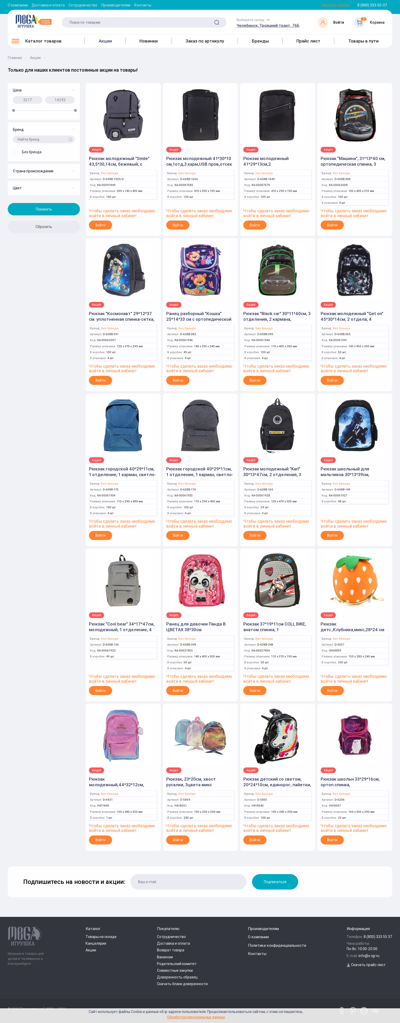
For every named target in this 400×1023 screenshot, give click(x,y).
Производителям (115, 5)
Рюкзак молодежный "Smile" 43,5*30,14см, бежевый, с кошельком (119, 164)
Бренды (260, 41)
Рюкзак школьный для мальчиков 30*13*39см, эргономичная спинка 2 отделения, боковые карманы (353, 477)
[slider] (13, 110)
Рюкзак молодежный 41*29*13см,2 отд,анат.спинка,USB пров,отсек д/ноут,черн (268, 167)
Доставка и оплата (48, 5)
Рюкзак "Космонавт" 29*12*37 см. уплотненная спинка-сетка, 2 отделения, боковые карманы (122, 319)
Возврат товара (170, 950)
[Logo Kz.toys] (33, 21)
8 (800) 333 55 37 (378, 937)
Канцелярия (96, 943)
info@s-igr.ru (369, 956)
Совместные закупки (175, 970)
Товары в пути (363, 41)
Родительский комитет (177, 964)
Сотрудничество (83, 5)
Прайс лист (308, 41)
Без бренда (109, 173)
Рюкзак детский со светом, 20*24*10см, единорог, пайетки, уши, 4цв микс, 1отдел (277, 784)
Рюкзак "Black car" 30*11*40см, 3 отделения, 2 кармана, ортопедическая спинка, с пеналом (277, 322)
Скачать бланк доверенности (182, 984)
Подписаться (275, 882)
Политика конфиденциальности (277, 945)
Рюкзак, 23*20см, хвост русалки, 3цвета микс (191, 782)
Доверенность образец (177, 977)
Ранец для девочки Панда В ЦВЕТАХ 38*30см (196, 626)
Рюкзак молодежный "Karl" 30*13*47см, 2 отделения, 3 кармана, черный (272, 474)
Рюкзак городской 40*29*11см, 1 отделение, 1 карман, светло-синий (122, 474)
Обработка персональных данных (196, 1017)
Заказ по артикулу (205, 41)
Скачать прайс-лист (366, 965)
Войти (100, 225)
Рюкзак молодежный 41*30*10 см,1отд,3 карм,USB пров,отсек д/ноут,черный (199, 164)
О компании (18, 5)
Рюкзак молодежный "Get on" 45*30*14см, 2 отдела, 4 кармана (352, 319)
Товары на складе (101, 937)
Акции (105, 41)
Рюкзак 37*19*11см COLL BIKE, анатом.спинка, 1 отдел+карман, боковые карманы (274, 632)
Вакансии (165, 957)
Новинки (148, 41)
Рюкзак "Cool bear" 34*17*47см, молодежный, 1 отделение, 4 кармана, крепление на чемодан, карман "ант (121, 632)
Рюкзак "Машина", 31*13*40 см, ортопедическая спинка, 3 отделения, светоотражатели (353, 164)
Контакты (142, 5)
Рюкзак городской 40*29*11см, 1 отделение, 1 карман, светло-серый (199, 474)
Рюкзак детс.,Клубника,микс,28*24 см (352, 626)
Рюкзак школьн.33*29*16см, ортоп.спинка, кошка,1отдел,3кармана (350, 784)
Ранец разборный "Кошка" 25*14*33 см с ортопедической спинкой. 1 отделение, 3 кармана (198, 322)
